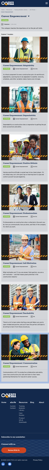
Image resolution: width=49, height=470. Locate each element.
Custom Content (13, 407)
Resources (9, 9)
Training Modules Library (20, 9)
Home (3, 9)
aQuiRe (13, 402)
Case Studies (21, 414)
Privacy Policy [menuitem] (37, 460)
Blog (32, 402)
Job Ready (32, 9)
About (41, 402)
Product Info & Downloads (23, 420)
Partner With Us (14, 450)
